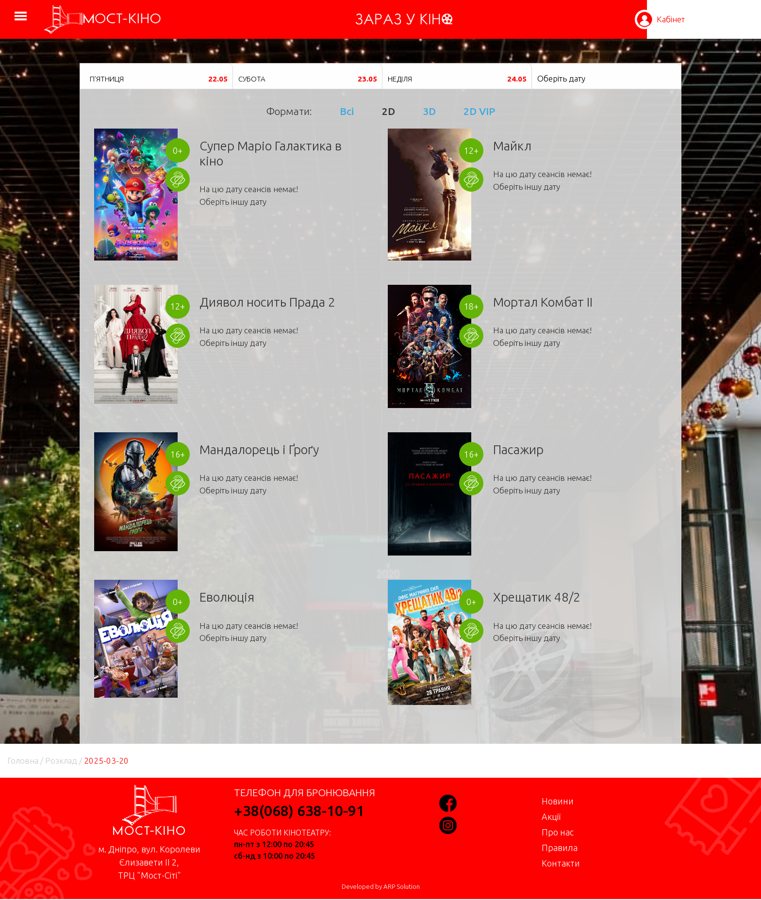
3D (429, 111)
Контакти (561, 863)
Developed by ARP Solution (381, 886)
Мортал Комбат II (543, 302)
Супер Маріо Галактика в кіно (270, 153)
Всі (347, 111)
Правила (560, 847)
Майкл (512, 146)
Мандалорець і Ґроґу (259, 449)
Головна (22, 760)
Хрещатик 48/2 (536, 597)
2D (388, 111)
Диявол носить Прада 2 (267, 302)
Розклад (61, 760)
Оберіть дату (561, 78)
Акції (551, 816)
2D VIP (479, 111)
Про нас (558, 832)
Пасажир (518, 449)
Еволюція (226, 597)
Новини (558, 801)
